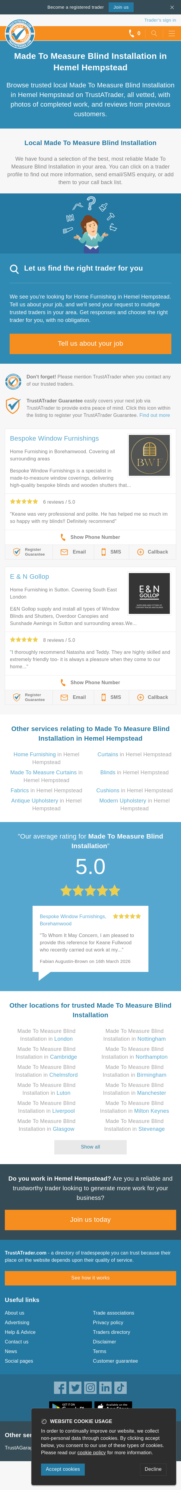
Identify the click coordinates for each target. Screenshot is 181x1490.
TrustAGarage (20, 1447)
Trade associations (113, 1313)
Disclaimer (104, 1341)
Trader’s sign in (160, 20)
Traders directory (111, 1332)
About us (14, 1313)
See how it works (90, 1277)
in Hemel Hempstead (134, 754)
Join (121, 7)
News (11, 1351)
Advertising (17, 1322)
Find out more (154, 415)
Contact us (16, 1341)
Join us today (90, 1219)
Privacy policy (108, 1322)
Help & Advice (20, 1332)
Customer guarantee (115, 1361)
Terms (99, 1351)
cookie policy (92, 1452)
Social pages (19, 1361)
